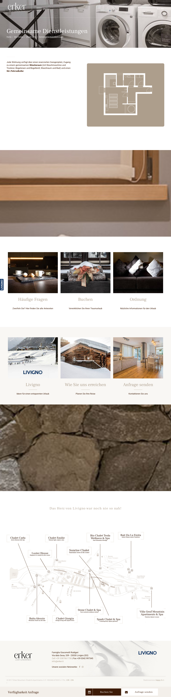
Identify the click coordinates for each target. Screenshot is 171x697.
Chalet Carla (31, 37)
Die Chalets (18, 37)
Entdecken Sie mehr (33, 285)
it (157, 8)
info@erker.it (58, 661)
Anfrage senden (139, 692)
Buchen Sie (100, 692)
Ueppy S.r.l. (159, 680)
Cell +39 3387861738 (62, 658)
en (162, 8)
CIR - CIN (70, 680)
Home (9, 37)
